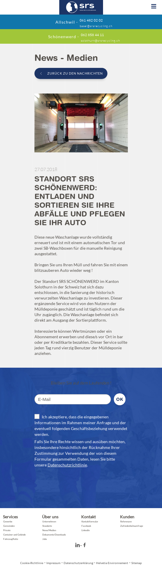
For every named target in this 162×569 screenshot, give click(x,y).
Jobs (44, 539)
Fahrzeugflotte (10, 539)
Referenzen (126, 521)
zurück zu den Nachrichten (74, 73)
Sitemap (136, 563)
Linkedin (85, 530)
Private (7, 530)
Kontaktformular (89, 521)
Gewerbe (7, 521)
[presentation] (78, 485)
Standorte (47, 525)
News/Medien (49, 530)
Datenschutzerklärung (79, 563)
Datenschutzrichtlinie (67, 464)
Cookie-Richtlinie (31, 563)
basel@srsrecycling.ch (96, 26)
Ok (119, 399)
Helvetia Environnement (112, 563)
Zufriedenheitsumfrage (131, 525)
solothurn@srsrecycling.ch (100, 40)
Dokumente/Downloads (54, 534)
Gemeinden (9, 525)
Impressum (53, 563)
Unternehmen (49, 521)
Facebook (86, 525)
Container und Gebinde (14, 534)
